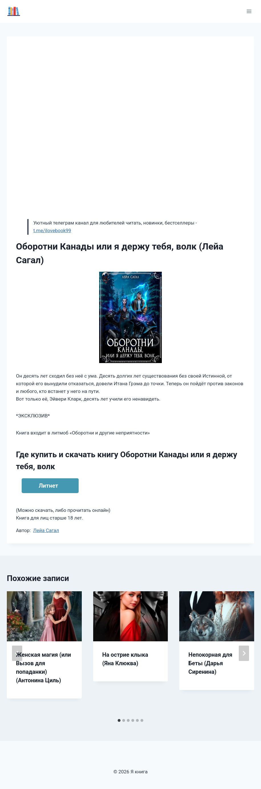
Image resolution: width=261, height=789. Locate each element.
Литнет (48, 485)
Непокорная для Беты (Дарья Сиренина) (210, 663)
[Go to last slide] (17, 653)
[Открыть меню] (249, 11)
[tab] (119, 720)
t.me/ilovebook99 (52, 230)
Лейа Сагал (46, 530)
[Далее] (244, 653)
